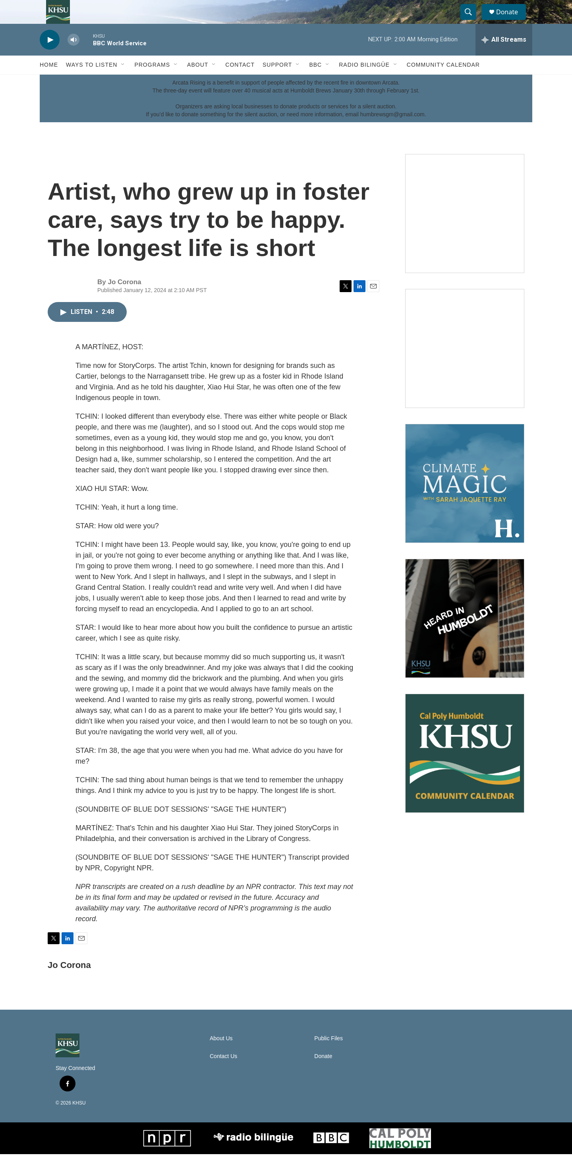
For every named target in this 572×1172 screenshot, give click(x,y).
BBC (315, 82)
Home (49, 82)
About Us (221, 1056)
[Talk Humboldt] (465, 231)
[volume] (73, 58)
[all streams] (503, 57)
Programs (152, 82)
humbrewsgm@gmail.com (392, 132)
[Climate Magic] (465, 501)
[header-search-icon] (472, 21)
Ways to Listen (91, 82)
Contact (240, 82)
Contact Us (223, 1074)
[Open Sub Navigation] (123, 82)
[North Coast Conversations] (465, 366)
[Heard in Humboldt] (465, 636)
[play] (49, 57)
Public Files (328, 1056)
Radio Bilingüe (364, 82)
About (197, 82)
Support (277, 82)
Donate (512, 21)
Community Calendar (443, 82)
